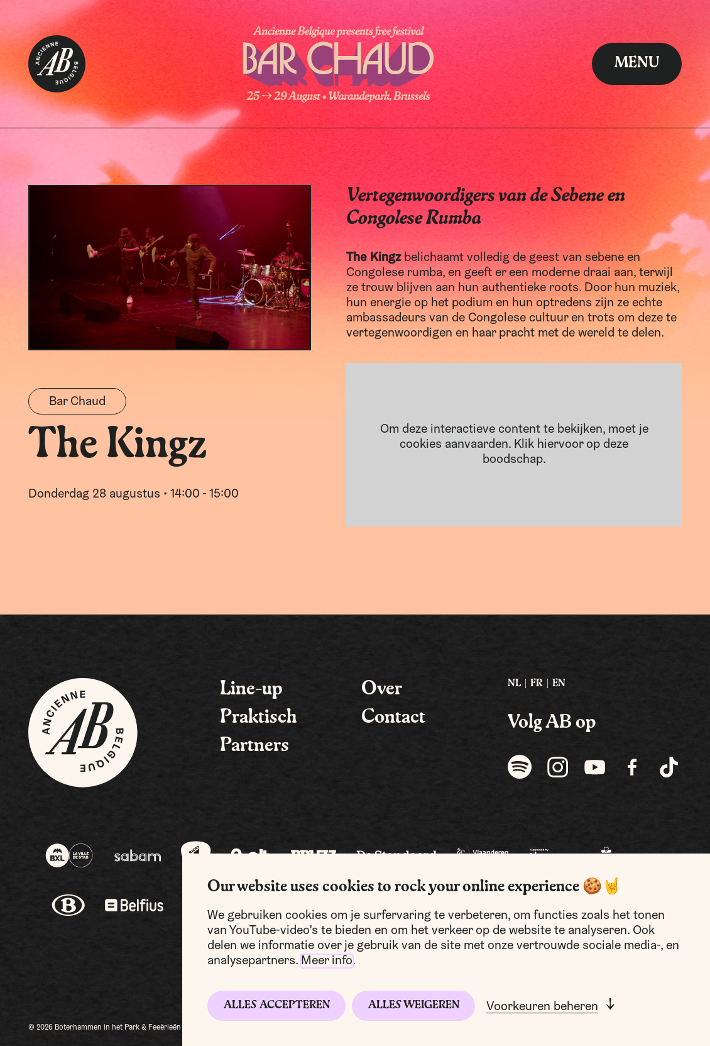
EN (558, 684)
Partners (254, 746)
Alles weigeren (413, 1005)
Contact (393, 717)
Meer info (326, 961)
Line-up (251, 689)
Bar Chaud (77, 402)
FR (536, 684)
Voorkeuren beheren (542, 1007)
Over (381, 689)
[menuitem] (514, 684)
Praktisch (258, 717)
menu (636, 63)
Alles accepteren (277, 1005)
